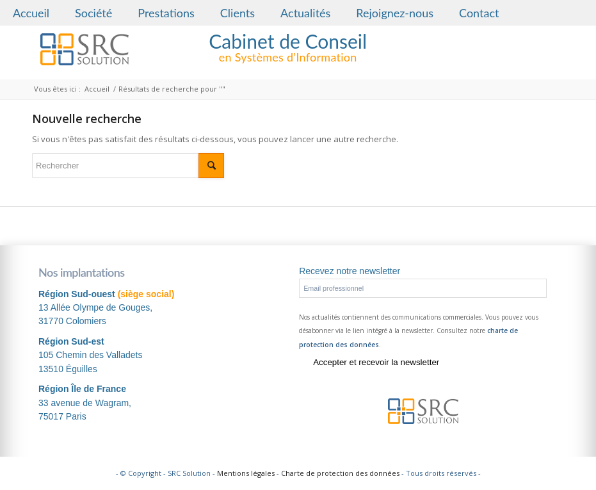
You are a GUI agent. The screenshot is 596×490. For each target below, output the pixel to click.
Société (93, 13)
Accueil (31, 13)
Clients (237, 13)
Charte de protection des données (340, 473)
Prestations (166, 13)
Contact (479, 13)
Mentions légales (246, 473)
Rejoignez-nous (394, 13)
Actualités (305, 13)
